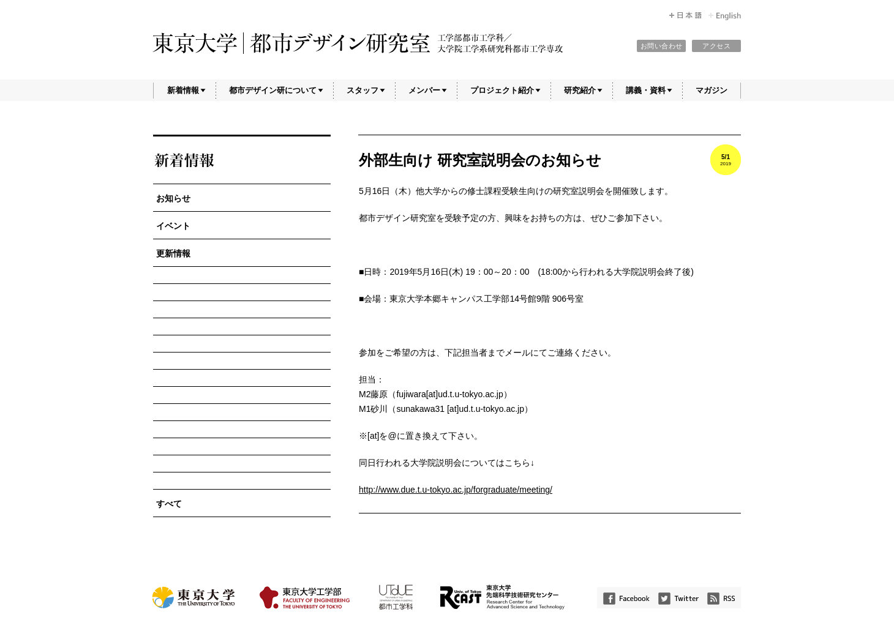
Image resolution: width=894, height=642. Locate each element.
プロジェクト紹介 (502, 90)
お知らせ (173, 198)
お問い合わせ (661, 46)
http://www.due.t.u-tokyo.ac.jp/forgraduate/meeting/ (455, 490)
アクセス (716, 46)
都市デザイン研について (273, 90)
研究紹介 (580, 90)
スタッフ (362, 90)
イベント (173, 226)
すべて (169, 504)
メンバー (424, 90)
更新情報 (173, 253)
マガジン (711, 90)
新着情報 (183, 90)
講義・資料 (646, 90)
